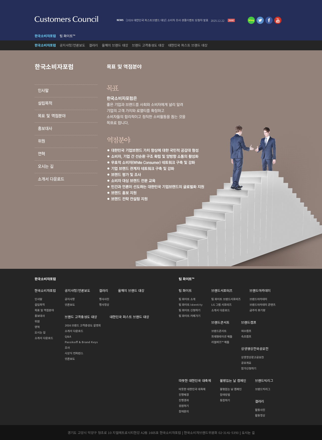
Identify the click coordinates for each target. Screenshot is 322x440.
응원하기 (184, 406)
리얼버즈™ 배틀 (220, 342)
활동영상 (260, 415)
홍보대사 (40, 316)
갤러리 (93, 45)
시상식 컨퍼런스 (74, 353)
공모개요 (246, 363)
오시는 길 (40, 332)
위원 (37, 321)
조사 (67, 347)
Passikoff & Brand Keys (81, 342)
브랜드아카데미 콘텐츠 (262, 304)
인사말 (38, 299)
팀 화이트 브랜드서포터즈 (226, 299)
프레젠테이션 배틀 (221, 336)
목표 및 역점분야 (44, 310)
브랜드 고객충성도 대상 (148, 45)
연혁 (37, 327)
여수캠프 (246, 331)
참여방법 (225, 394)
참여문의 (184, 411)
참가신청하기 (248, 368)
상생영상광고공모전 (252, 357)
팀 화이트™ (67, 35)
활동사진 (260, 410)
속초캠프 (246, 336)
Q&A (68, 336)
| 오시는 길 (247, 432)
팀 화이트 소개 (187, 299)
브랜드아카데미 (258, 299)
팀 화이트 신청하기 (189, 310)
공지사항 (70, 299)
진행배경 (184, 394)
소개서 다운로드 (44, 338)
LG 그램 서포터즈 (221, 304)
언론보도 (70, 304)
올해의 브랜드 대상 (115, 45)
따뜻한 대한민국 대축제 (192, 389)
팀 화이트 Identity (190, 304)
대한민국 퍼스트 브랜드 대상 (188, 45)
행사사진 (104, 299)
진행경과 (184, 400)
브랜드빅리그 (262, 389)
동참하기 (225, 400)
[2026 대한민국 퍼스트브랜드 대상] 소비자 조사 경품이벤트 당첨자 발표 (176, 20)
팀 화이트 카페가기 (189, 316)
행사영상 (104, 304)
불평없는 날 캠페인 (231, 389)
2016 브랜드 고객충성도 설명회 (83, 325)
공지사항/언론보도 (72, 45)
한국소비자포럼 (45, 35)
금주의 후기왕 (257, 310)
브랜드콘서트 (218, 331)
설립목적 (40, 304)
